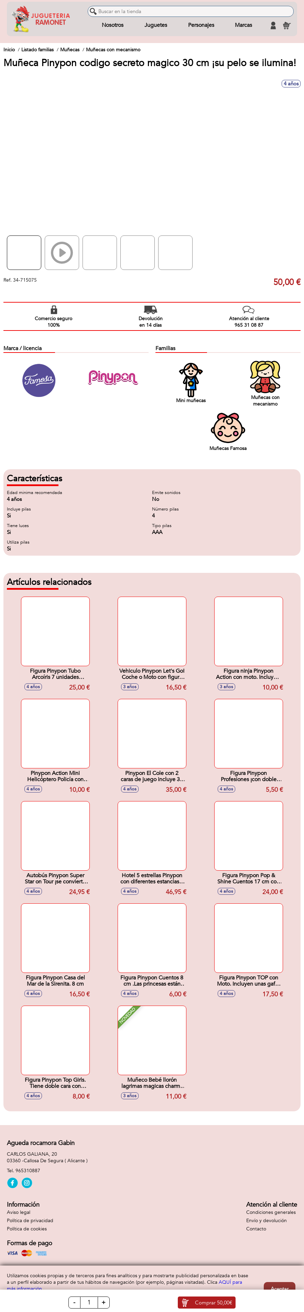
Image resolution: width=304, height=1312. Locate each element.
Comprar (213, 1302)
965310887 (27, 1170)
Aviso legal (18, 1212)
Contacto (256, 1229)
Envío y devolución (266, 1220)
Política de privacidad (30, 1220)
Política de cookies (27, 1229)
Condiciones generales (271, 1212)
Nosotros (112, 25)
